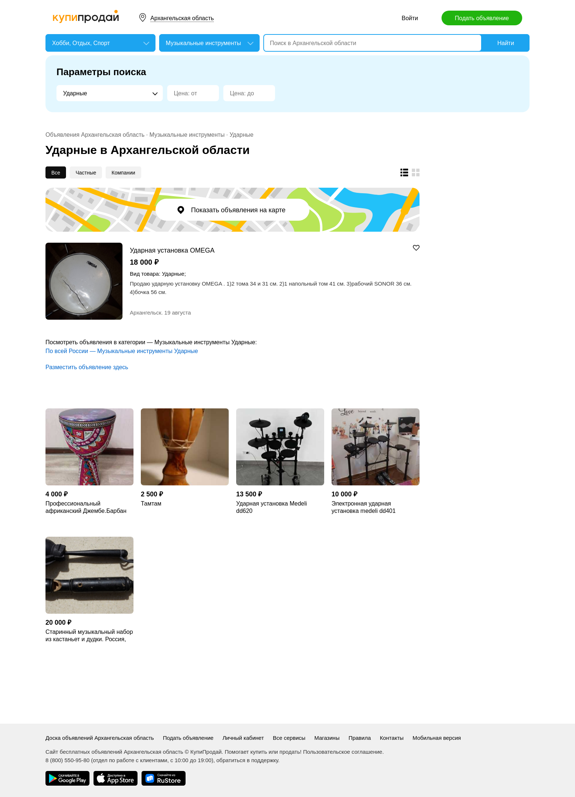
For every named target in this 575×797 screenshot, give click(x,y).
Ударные (241, 135)
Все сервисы (289, 738)
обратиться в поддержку (247, 760)
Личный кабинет (243, 738)
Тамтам (151, 503)
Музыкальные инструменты (186, 135)
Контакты (392, 738)
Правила (359, 738)
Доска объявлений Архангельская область (99, 738)
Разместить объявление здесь (86, 367)
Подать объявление (482, 18)
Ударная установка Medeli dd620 (271, 507)
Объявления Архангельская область (94, 135)
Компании (123, 173)
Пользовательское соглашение (342, 752)
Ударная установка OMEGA (172, 250)
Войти (410, 18)
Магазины (327, 738)
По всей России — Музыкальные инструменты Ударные (121, 351)
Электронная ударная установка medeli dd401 (364, 507)
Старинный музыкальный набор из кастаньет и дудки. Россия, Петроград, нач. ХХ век (89, 636)
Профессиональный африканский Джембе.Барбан (86, 507)
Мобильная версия (437, 738)
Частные (86, 173)
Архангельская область (182, 18)
